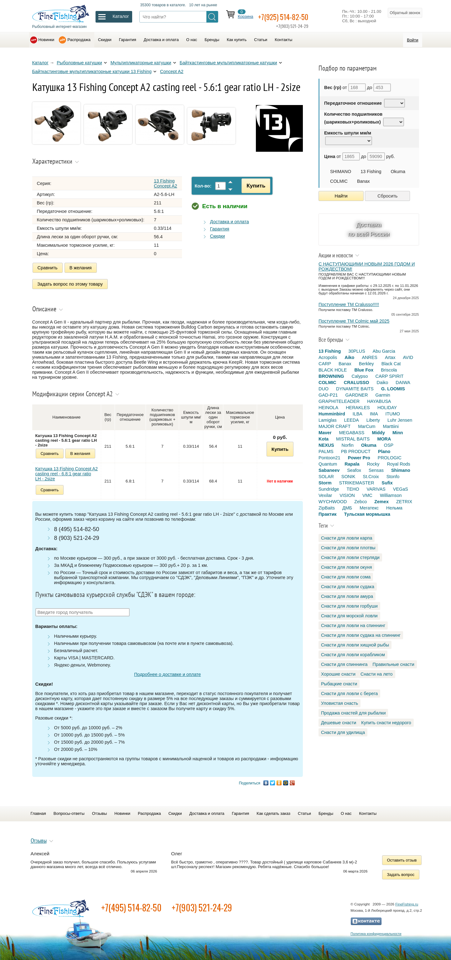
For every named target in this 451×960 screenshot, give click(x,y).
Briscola (389, 369)
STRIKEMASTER (356, 482)
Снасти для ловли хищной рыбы (355, 644)
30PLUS (356, 351)
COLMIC (339, 181)
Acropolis (328, 357)
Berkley (366, 363)
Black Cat (391, 363)
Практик (327, 514)
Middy (378, 432)
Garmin (383, 395)
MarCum (366, 426)
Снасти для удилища (343, 732)
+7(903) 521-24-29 (202, 905)
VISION (347, 495)
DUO (324, 388)
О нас (191, 39)
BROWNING (331, 376)
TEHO (353, 489)
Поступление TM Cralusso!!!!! (349, 304)
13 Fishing (370, 171)
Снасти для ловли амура (347, 596)
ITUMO (393, 413)
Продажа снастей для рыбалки (353, 712)
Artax (390, 357)
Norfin (348, 445)
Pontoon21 (329, 457)
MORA (384, 438)
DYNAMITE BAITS (355, 388)
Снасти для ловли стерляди (350, 557)
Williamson (391, 495)
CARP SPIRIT (390, 376)
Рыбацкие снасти (339, 683)
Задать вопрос (401, 872)
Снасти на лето (376, 674)
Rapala (352, 464)
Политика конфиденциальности (375, 931)
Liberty (373, 420)
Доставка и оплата (161, 39)
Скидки (104, 39)
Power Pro (359, 457)
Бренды (212, 39)
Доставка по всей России (369, 229)
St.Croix (371, 476)
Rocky (373, 464)
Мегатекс (369, 507)
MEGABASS (352, 432)
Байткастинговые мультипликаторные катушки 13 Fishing (92, 71)
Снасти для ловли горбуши (349, 606)
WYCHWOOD (333, 501)
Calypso (360, 376)
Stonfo (393, 476)
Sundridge (329, 489)
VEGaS (400, 489)
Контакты (283, 39)
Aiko (349, 357)
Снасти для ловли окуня (346, 567)
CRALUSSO (356, 382)
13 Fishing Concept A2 (165, 183)
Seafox (354, 470)
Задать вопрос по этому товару (70, 282)
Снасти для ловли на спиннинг (353, 625)
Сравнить (48, 267)
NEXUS (326, 445)
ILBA (357, 413)
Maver (325, 432)
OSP (388, 445)
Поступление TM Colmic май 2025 (354, 321)
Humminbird (332, 413)
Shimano (400, 470)
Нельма (394, 507)
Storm (325, 482)
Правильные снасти (393, 664)
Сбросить (387, 195)
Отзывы (99, 811)
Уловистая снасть (339, 703)
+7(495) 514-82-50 (131, 905)
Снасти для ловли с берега (349, 693)
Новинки (46, 39)
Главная (38, 811)
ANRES (369, 357)
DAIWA (403, 382)
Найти (341, 195)
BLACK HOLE (333, 369)
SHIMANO (340, 171)
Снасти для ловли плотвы (348, 547)
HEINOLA (328, 407)
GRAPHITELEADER (339, 401)
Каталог (40, 62)
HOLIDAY (387, 407)
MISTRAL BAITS (353, 438)
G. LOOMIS (393, 388)
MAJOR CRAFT (334, 426)
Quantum (328, 464)
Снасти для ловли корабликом (353, 654)
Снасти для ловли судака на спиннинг (361, 635)
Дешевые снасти (338, 722)
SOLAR (326, 476)
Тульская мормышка (367, 514)
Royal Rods (398, 464)
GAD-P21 (328, 395)
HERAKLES (358, 407)
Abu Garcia (384, 351)
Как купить (236, 39)
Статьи (260, 39)
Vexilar (325, 495)
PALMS (326, 451)
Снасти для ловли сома (346, 576)
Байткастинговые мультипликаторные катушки (228, 62)
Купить (252, 185)
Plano (384, 451)
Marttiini (391, 426)
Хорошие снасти (338, 674)
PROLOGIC (390, 457)
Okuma (398, 171)
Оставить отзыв (402, 858)
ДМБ (347, 507)
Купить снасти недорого (386, 722)
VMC (367, 495)
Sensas (376, 470)
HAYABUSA (379, 401)
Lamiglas (328, 420)
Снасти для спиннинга (344, 664)
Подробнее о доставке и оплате (167, 672)
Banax (363, 181)
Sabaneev (329, 470)
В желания (81, 267)
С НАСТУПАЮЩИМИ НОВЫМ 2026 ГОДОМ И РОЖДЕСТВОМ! (367, 266)
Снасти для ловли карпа (346, 538)
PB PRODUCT (356, 451)
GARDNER (356, 395)
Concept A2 (171, 71)
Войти (412, 40)
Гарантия (127, 39)
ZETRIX (404, 501)
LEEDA (351, 420)
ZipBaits (327, 507)
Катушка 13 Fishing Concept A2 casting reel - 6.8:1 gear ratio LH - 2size (66, 471)
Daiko (382, 382)
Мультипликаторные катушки (141, 62)
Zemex (381, 501)
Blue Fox (363, 369)
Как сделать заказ (273, 811)
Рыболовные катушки (79, 62)
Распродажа (79, 39)
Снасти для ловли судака (347, 586)
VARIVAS (376, 489)
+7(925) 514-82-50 (291, 16)
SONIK (348, 476)
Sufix (387, 482)
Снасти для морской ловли (349, 615)
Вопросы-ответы (69, 811)
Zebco (360, 501)
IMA (374, 413)
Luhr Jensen (399, 420)
